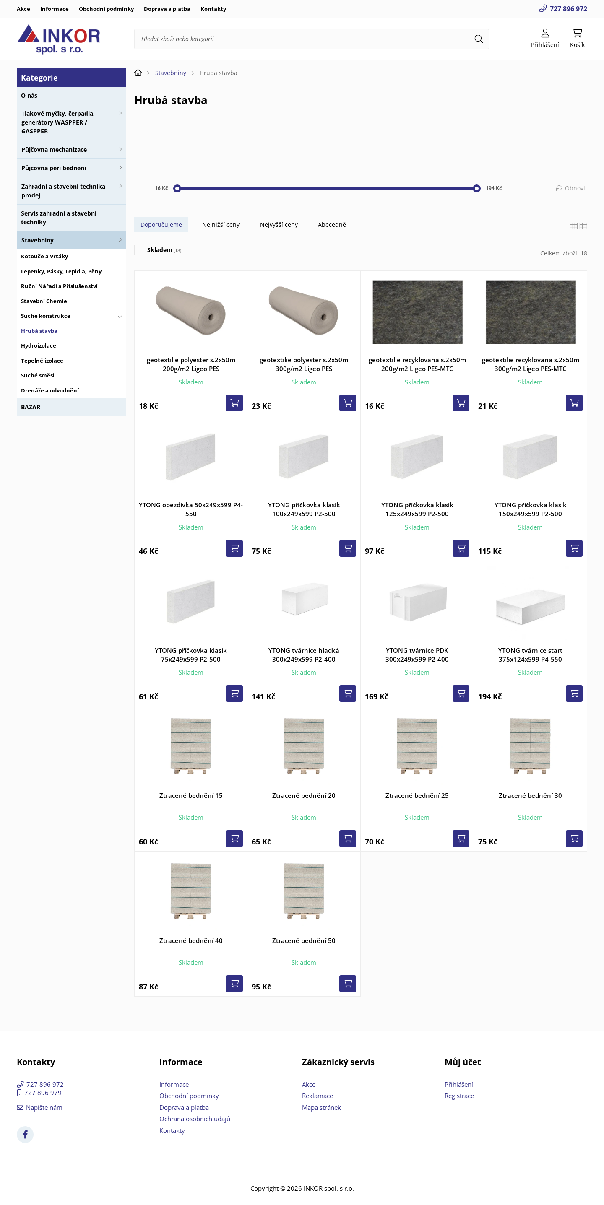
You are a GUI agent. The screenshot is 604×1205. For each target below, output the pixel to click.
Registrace (459, 1095)
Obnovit (576, 188)
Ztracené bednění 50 (304, 940)
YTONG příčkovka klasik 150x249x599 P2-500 (531, 509)
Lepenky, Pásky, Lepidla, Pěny (61, 271)
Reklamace (317, 1095)
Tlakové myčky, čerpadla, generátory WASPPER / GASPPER (58, 122)
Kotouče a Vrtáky (44, 256)
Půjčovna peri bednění (53, 168)
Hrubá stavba (39, 331)
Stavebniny (37, 240)
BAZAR (30, 407)
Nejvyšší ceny (279, 225)
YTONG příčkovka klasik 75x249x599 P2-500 (191, 654)
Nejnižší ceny (221, 225)
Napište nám (44, 1107)
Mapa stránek (321, 1107)
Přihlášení (459, 1084)
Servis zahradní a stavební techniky (58, 217)
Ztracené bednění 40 (191, 940)
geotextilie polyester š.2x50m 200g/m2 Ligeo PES (191, 364)
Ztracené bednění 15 (191, 795)
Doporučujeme (161, 225)
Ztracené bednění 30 (530, 795)
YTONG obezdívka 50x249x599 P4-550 (191, 509)
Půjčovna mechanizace (54, 149)
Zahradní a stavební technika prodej (63, 190)
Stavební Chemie (44, 301)
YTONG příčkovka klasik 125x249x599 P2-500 (417, 509)
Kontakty (213, 9)
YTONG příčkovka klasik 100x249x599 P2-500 (304, 509)
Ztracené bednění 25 (417, 795)
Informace (54, 9)
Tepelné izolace (42, 360)
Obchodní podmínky (106, 9)
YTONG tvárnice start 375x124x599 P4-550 (530, 654)
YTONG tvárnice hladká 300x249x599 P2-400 (303, 654)
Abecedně (332, 225)
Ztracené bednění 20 (304, 795)
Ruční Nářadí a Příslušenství (59, 286)
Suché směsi (38, 375)
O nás (29, 95)
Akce (23, 9)
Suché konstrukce (45, 315)
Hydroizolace (38, 345)
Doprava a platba (167, 9)
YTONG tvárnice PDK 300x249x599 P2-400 (417, 654)
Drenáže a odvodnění (50, 390)
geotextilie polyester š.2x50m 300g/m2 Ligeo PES (304, 364)
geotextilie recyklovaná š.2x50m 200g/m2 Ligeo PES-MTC (417, 364)
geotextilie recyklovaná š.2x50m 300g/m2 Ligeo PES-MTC (530, 364)
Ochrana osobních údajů (194, 1118)
